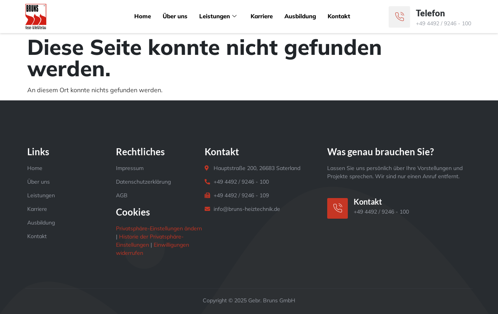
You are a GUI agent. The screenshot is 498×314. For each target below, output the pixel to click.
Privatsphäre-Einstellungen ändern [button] (159, 228)
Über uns (174, 16)
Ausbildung (300, 16)
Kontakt (339, 16)
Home (142, 16)
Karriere (262, 16)
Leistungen (218, 16)
